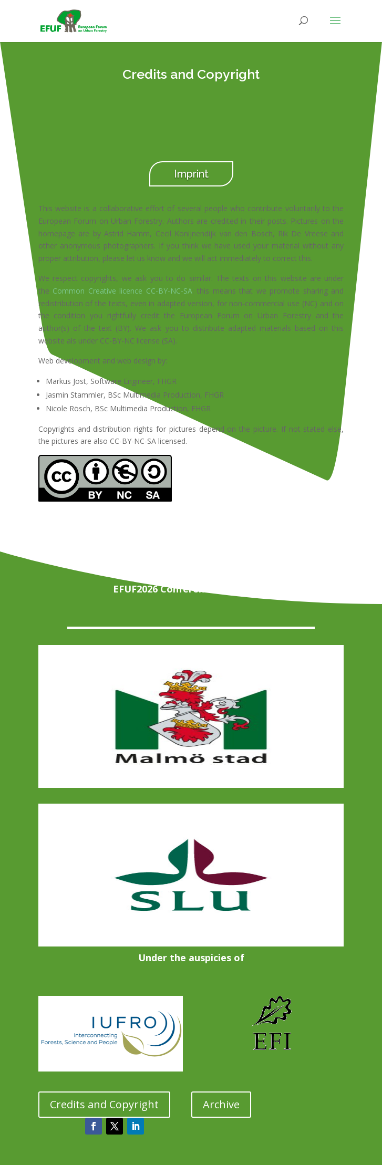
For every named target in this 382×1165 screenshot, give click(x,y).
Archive (221, 1104)
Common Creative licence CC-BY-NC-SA (122, 291)
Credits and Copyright (104, 1104)
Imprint (191, 174)
